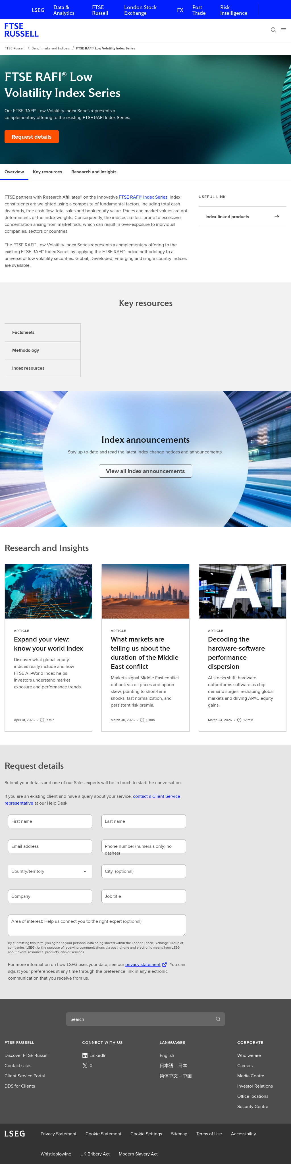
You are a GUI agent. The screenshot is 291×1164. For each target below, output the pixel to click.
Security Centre (252, 1106)
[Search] (273, 30)
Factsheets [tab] (23, 332)
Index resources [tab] (28, 368)
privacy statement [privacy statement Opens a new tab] (143, 964)
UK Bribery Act (95, 1154)
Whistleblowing (56, 1154)
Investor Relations (255, 1086)
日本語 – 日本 (173, 1065)
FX (180, 10)
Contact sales (18, 1065)
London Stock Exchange (140, 10)
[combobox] (138, 1019)
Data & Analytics (63, 10)
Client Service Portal (25, 1076)
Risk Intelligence (234, 10)
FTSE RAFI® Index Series (143, 197)
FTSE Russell (100, 10)
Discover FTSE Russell (27, 1055)
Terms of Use (209, 1133)
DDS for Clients (20, 1086)
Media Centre (250, 1076)
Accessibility (243, 1133)
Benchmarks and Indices (50, 48)
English (167, 1055)
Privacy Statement (58, 1133)
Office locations (252, 1096)
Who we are (249, 1055)
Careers (245, 1065)
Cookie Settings (146, 1133)
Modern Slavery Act (138, 1154)
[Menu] (283, 30)
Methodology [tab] (25, 350)
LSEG (38, 10)
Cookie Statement (103, 1133)
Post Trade (199, 10)
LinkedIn (94, 1055)
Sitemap (179, 1133)
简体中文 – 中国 (176, 1076)
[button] (29, 1042)
